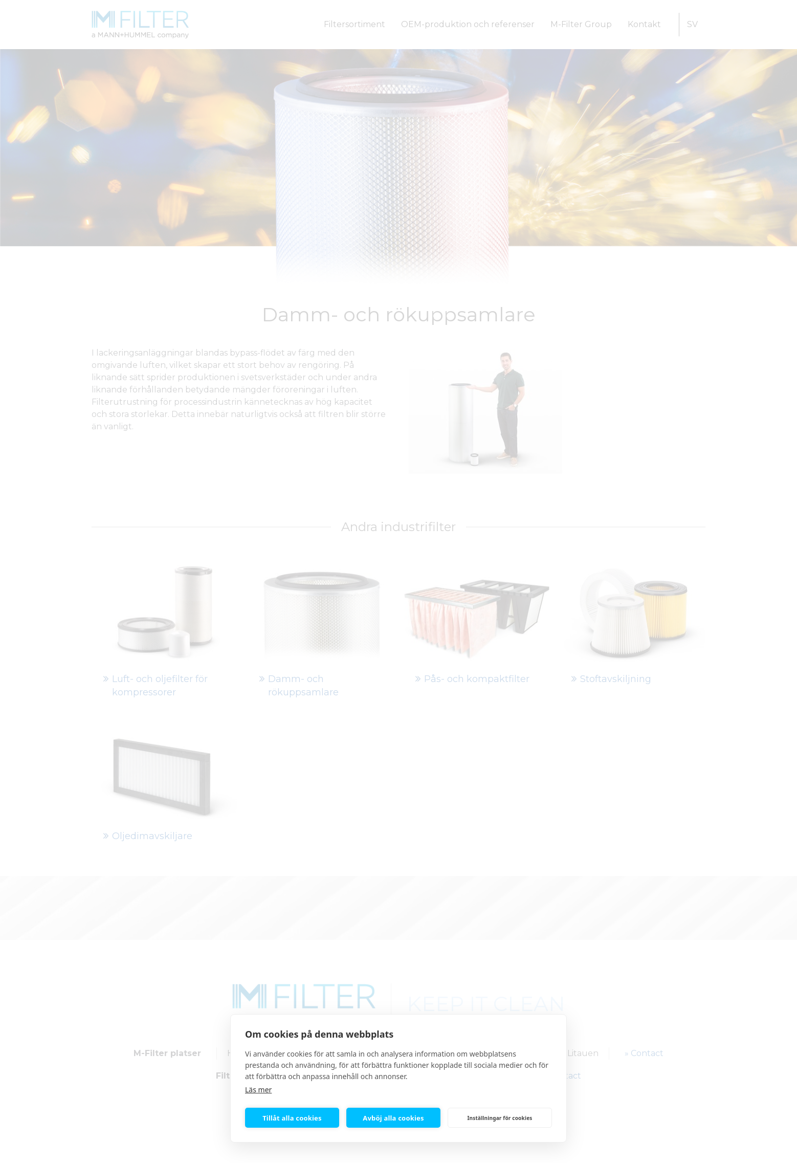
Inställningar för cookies (499, 1118)
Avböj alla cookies (393, 1118)
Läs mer (258, 1089)
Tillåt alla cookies (292, 1118)
